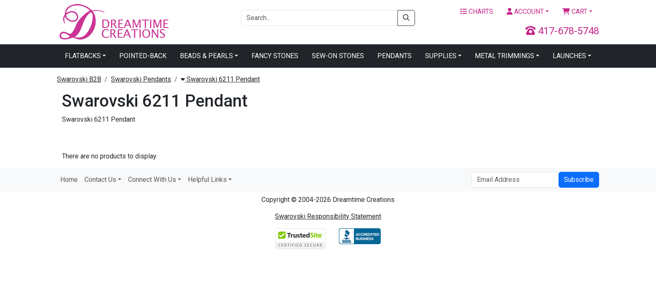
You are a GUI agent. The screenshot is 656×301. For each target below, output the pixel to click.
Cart (574, 11)
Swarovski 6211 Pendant (220, 79)
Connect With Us (152, 180)
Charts (476, 11)
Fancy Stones (274, 56)
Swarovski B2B (79, 79)
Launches (569, 56)
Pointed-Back (143, 56)
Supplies (440, 56)
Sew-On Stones (338, 56)
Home (69, 180)
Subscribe (579, 180)
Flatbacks (83, 56)
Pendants (394, 56)
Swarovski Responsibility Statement (328, 216)
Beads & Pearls (206, 56)
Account (525, 11)
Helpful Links (207, 180)
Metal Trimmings (504, 56)
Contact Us (100, 180)
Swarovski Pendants (141, 79)
